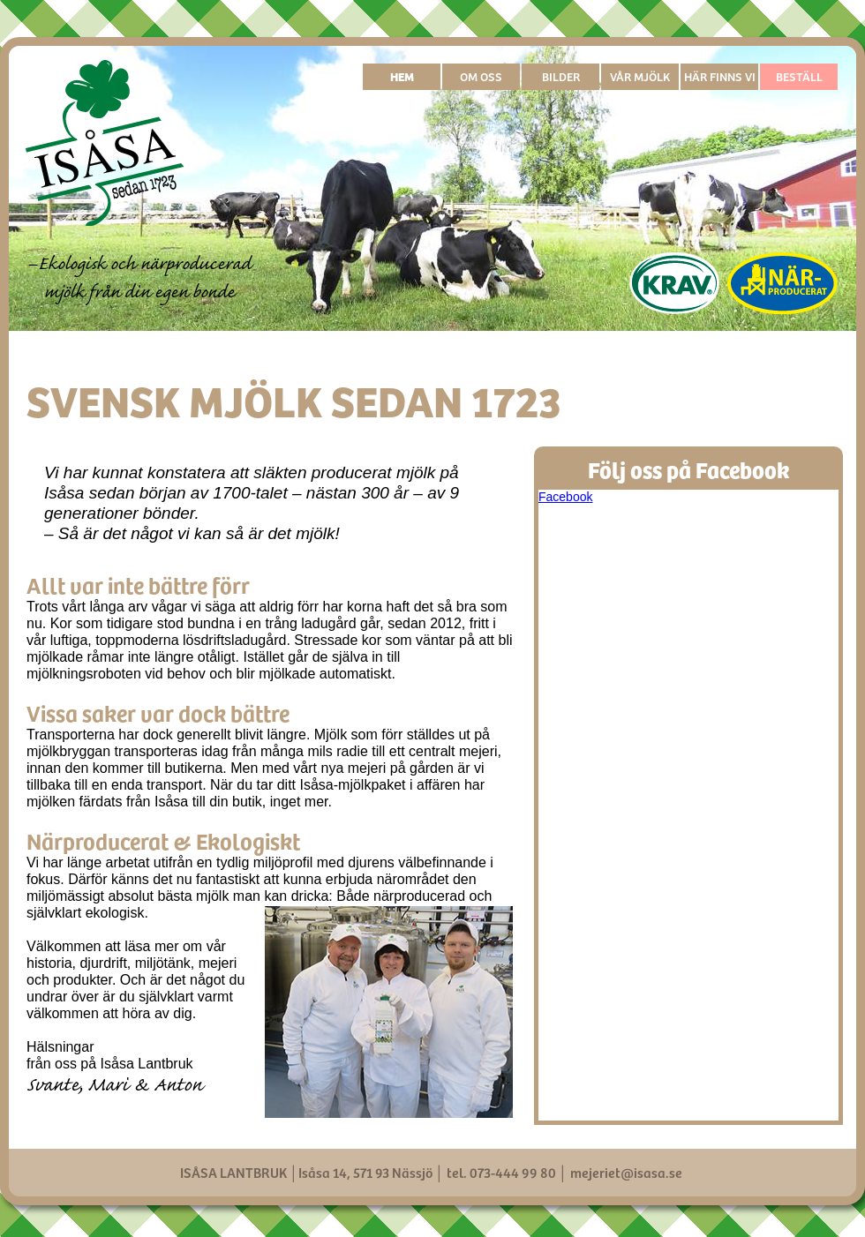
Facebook (565, 497)
